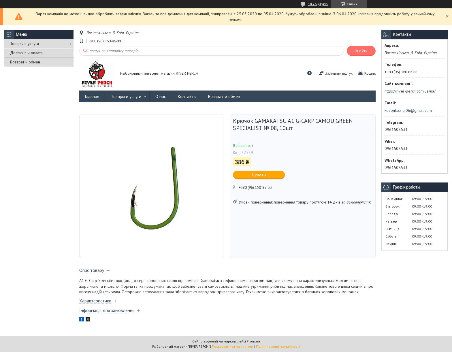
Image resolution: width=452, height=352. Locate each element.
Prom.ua (253, 341)
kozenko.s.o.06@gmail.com (408, 110)
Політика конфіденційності (278, 346)
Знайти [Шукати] (361, 51)
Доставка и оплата (26, 52)
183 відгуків (318, 4)
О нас (160, 96)
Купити (259, 174)
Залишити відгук (339, 73)
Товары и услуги (24, 43)
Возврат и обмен (25, 62)
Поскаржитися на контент (232, 346)
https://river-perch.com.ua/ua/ (410, 91)
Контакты (187, 96)
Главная (92, 96)
